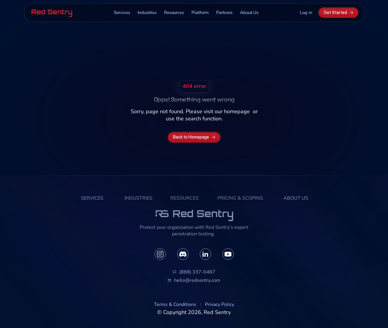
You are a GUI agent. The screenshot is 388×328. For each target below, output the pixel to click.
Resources (174, 12)
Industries (147, 12)
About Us (249, 12)
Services (122, 12)
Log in (306, 12)
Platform (200, 12)
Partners (224, 12)
